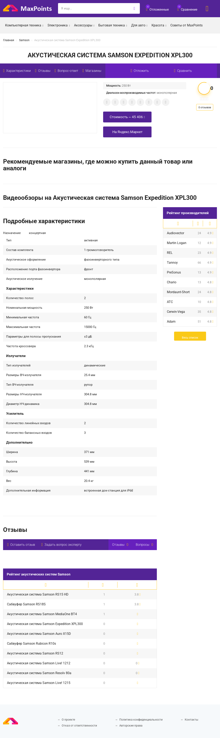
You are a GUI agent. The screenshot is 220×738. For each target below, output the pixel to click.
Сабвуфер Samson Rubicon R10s (31, 643)
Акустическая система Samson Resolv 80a (39, 673)
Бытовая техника (112, 25)
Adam (171, 321)
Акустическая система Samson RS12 (35, 653)
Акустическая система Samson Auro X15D (39, 634)
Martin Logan (176, 243)
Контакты (191, 719)
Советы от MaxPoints (186, 25)
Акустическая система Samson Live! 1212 (38, 663)
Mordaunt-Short (178, 292)
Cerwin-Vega (176, 312)
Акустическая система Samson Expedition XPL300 (45, 624)
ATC (170, 302)
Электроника (58, 25)
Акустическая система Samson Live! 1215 (38, 683)
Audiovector (175, 233)
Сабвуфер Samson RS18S (26, 604)
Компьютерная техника (24, 25)
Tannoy (172, 262)
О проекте (68, 719)
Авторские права (130, 725)
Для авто (139, 25)
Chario (171, 282)
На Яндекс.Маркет (127, 132)
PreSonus (174, 272)
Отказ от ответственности (79, 725)
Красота (159, 25)
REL (170, 253)
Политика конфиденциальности (141, 719)
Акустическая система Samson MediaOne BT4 (42, 614)
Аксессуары (84, 25)
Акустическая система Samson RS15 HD (37, 594)
